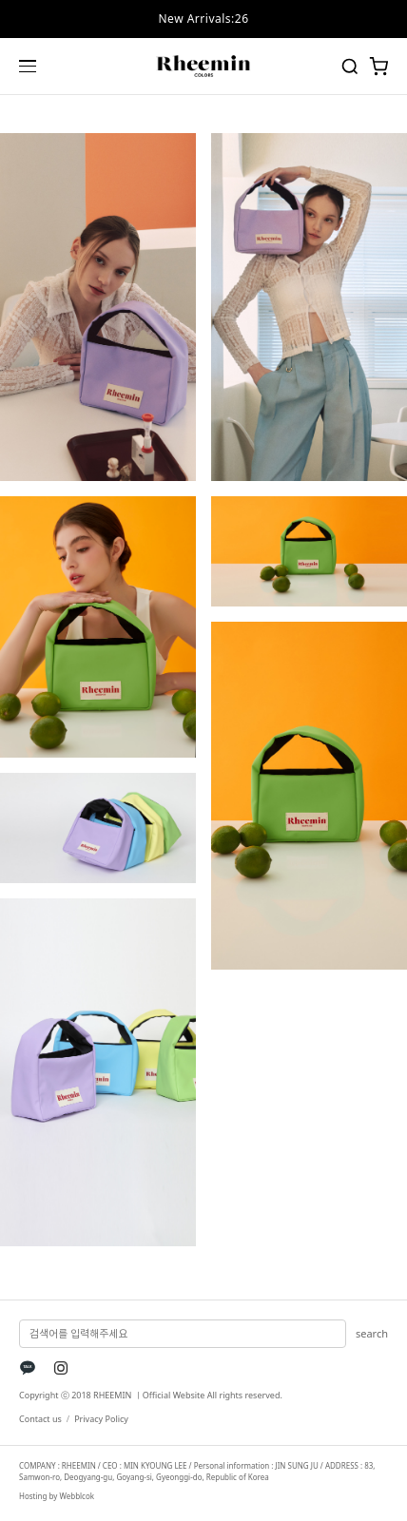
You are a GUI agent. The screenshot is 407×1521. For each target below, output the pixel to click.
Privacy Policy (101, 1419)
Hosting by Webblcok (56, 1496)
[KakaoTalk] (27, 1368)
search (372, 1333)
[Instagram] (60, 1367)
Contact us (40, 1419)
